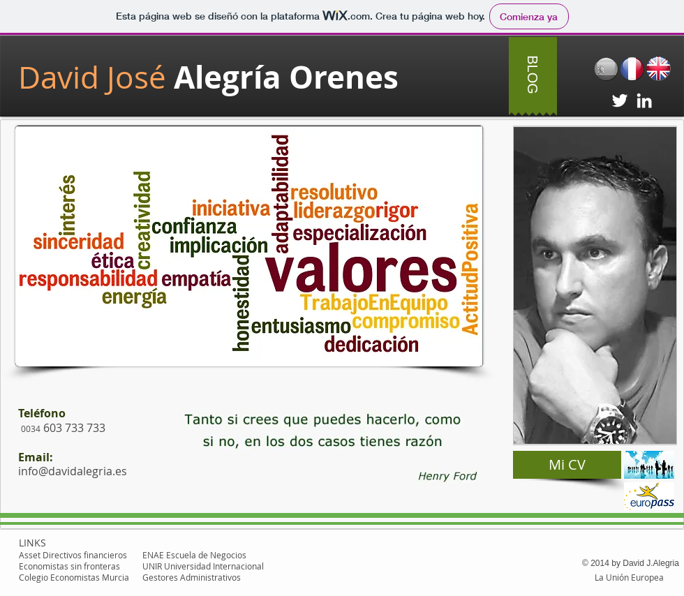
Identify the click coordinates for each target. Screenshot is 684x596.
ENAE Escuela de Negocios (194, 554)
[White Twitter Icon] (619, 100)
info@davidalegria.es (72, 471)
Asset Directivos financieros (73, 554)
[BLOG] (533, 74)
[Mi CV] (567, 465)
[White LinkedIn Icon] (644, 100)
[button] (319, 446)
